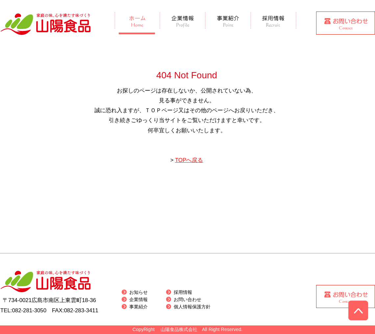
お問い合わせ (187, 299)
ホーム (137, 23)
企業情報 (183, 23)
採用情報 (273, 23)
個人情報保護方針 (192, 306)
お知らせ (138, 292)
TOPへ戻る (189, 160)
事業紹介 (228, 23)
